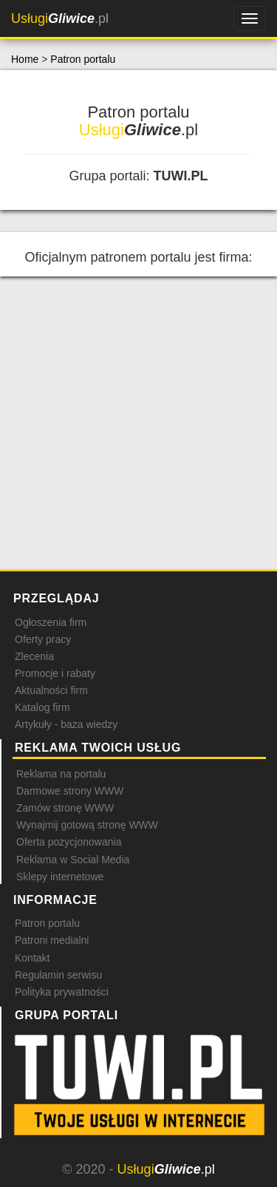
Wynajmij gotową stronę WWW (87, 825)
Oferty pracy (43, 639)
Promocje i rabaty (55, 673)
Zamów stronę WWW (65, 808)
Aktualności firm (51, 690)
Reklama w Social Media (72, 859)
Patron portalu (82, 59)
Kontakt (32, 958)
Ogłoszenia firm (50, 622)
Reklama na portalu (61, 774)
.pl (60, 18)
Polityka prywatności (62, 992)
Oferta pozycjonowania (68, 842)
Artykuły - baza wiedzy (66, 724)
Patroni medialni (52, 940)
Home (24, 59)
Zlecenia (34, 656)
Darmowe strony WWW (69, 791)
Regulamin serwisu (58, 975)
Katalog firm (42, 707)
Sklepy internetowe (59, 876)
